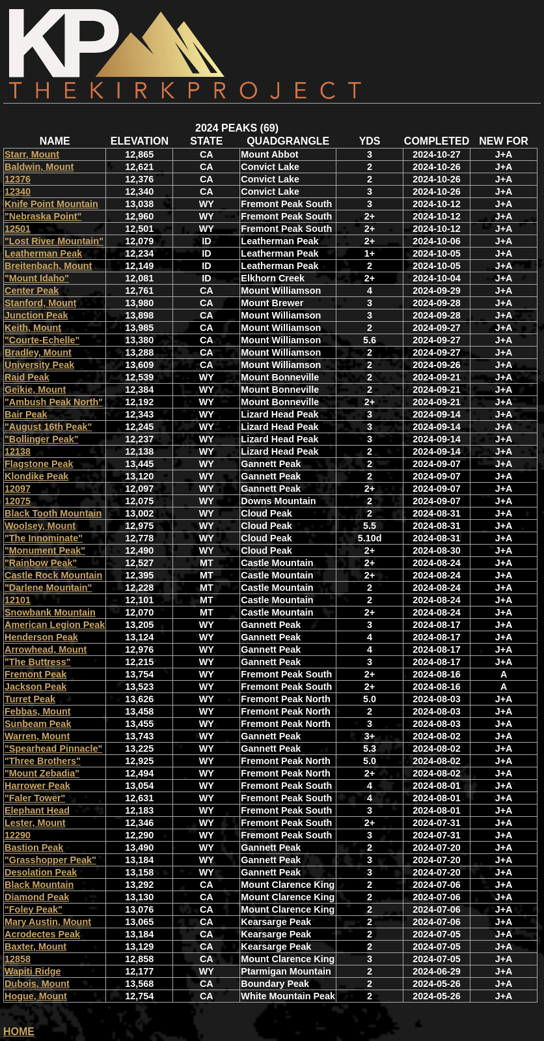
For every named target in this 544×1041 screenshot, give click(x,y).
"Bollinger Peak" (42, 439)
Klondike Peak (36, 476)
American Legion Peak (55, 625)
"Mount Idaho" (37, 278)
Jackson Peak (35, 686)
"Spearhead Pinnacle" (53, 748)
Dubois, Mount (37, 983)
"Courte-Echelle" (42, 340)
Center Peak (32, 290)
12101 (18, 600)
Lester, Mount (35, 823)
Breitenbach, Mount (48, 266)
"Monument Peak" (45, 550)
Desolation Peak (41, 872)
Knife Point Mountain (51, 204)
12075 (18, 501)
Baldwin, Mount (39, 167)
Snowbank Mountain (50, 612)
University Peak (39, 365)
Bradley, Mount (38, 352)
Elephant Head (37, 810)
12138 (18, 451)
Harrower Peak (37, 785)
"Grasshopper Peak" (50, 860)
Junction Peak (36, 315)
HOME (18, 1031)
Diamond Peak (37, 897)
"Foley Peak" (33, 909)
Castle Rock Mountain (53, 575)
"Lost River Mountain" (54, 241)
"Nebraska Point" (43, 216)
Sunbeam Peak (38, 724)
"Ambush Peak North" (54, 402)
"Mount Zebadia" (42, 773)
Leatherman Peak (43, 253)
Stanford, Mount (40, 303)
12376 (18, 179)
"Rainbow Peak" (41, 563)
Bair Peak (26, 414)
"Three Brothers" (43, 761)
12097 (18, 488)
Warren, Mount (37, 736)
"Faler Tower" (35, 798)
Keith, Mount (33, 327)
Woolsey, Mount (40, 525)
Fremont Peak (35, 674)
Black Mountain (39, 884)
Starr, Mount (32, 154)
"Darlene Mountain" (48, 587)
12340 (18, 191)
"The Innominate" (44, 538)
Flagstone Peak (39, 464)
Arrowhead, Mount (46, 649)
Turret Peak (30, 699)
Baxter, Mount (35, 946)
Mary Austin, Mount (48, 922)
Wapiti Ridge (33, 971)
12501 (18, 228)
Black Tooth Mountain (53, 513)
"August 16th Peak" (48, 426)
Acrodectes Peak (42, 934)
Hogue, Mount (36, 996)
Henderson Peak (41, 637)
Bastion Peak (34, 847)
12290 (18, 835)
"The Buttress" (38, 662)
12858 (18, 959)
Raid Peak (27, 377)
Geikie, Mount (35, 389)
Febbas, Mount (38, 711)
